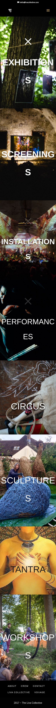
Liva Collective (19, 692)
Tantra (28, 569)
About (12, 686)
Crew (25, 686)
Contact (39, 686)
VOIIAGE (39, 692)
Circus (28, 406)
